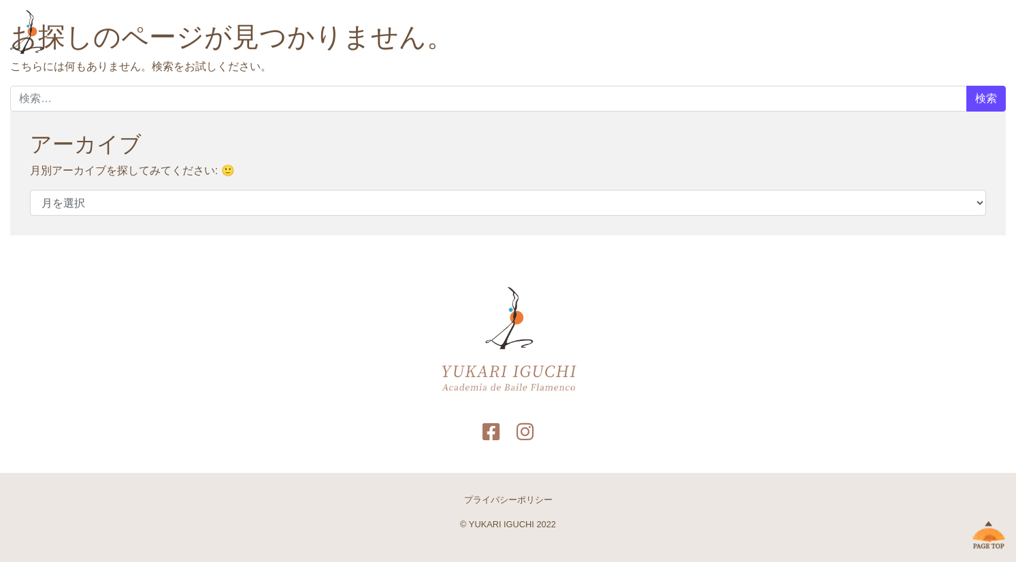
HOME (643, 33)
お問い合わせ (854, 33)
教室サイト (918, 33)
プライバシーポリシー (508, 500)
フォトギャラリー (776, 33)
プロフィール (698, 33)
